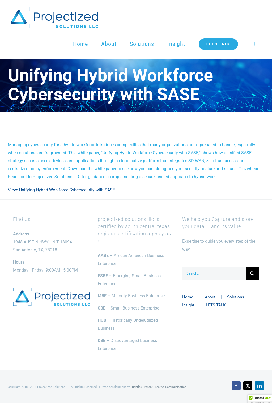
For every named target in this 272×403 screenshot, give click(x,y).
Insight (188, 305)
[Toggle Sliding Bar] (254, 44)
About (210, 297)
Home (187, 297)
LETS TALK (216, 305)
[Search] (252, 273)
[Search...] (213, 273)
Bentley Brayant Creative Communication (159, 387)
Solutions (235, 297)
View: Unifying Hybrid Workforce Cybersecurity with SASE (61, 189)
